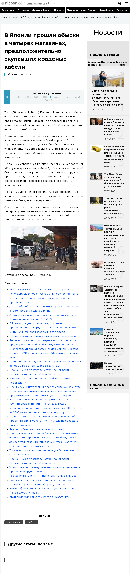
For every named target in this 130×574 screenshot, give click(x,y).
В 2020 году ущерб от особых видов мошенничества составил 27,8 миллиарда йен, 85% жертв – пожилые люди (43, 353)
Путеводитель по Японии (81, 10)
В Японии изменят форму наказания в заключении (43, 336)
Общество (12, 74)
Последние (8, 10)
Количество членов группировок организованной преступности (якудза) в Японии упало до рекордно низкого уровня (43, 420)
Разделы (122, 10)
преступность (14, 522)
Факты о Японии (41, 10)
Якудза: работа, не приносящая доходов (35, 429)
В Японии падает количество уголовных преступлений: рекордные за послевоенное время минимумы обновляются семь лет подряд (43, 327)
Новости (59, 10)
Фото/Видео (106, 10)
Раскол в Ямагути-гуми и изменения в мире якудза (42, 475)
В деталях (23, 10)
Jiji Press (31, 522)
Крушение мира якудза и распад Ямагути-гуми (40, 496)
